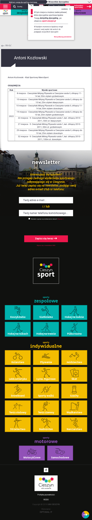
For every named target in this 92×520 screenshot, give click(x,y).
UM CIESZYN (54, 504)
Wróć (8, 45)
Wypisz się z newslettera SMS (46, 245)
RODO (46, 499)
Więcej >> (61, 219)
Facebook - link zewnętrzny (46, 470)
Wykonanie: (46, 510)
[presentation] (46, 227)
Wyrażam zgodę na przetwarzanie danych (44, 219)
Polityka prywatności (46, 495)
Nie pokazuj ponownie (62, 37)
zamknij (66, 9)
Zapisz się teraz (46, 238)
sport (5, 13)
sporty (24, 12)
